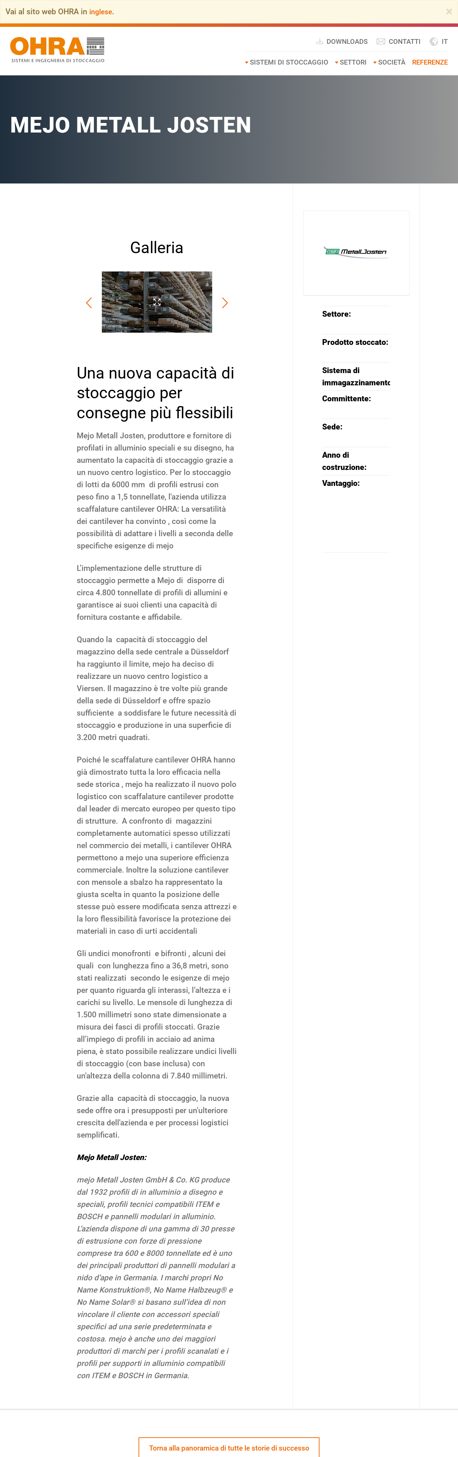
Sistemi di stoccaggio (289, 62)
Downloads (342, 41)
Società (391, 62)
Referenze (430, 62)
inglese (101, 11)
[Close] (449, 11)
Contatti (398, 41)
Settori (353, 62)
